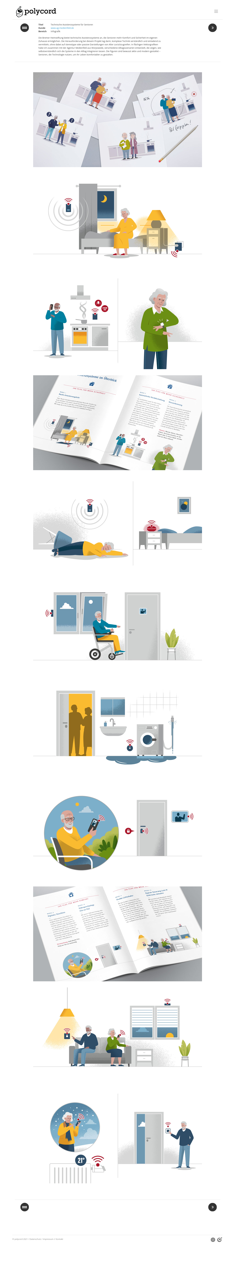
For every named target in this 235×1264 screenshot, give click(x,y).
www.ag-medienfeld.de (62, 27)
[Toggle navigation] (216, 11)
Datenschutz (35, 1239)
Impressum (48, 1239)
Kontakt (59, 1239)
